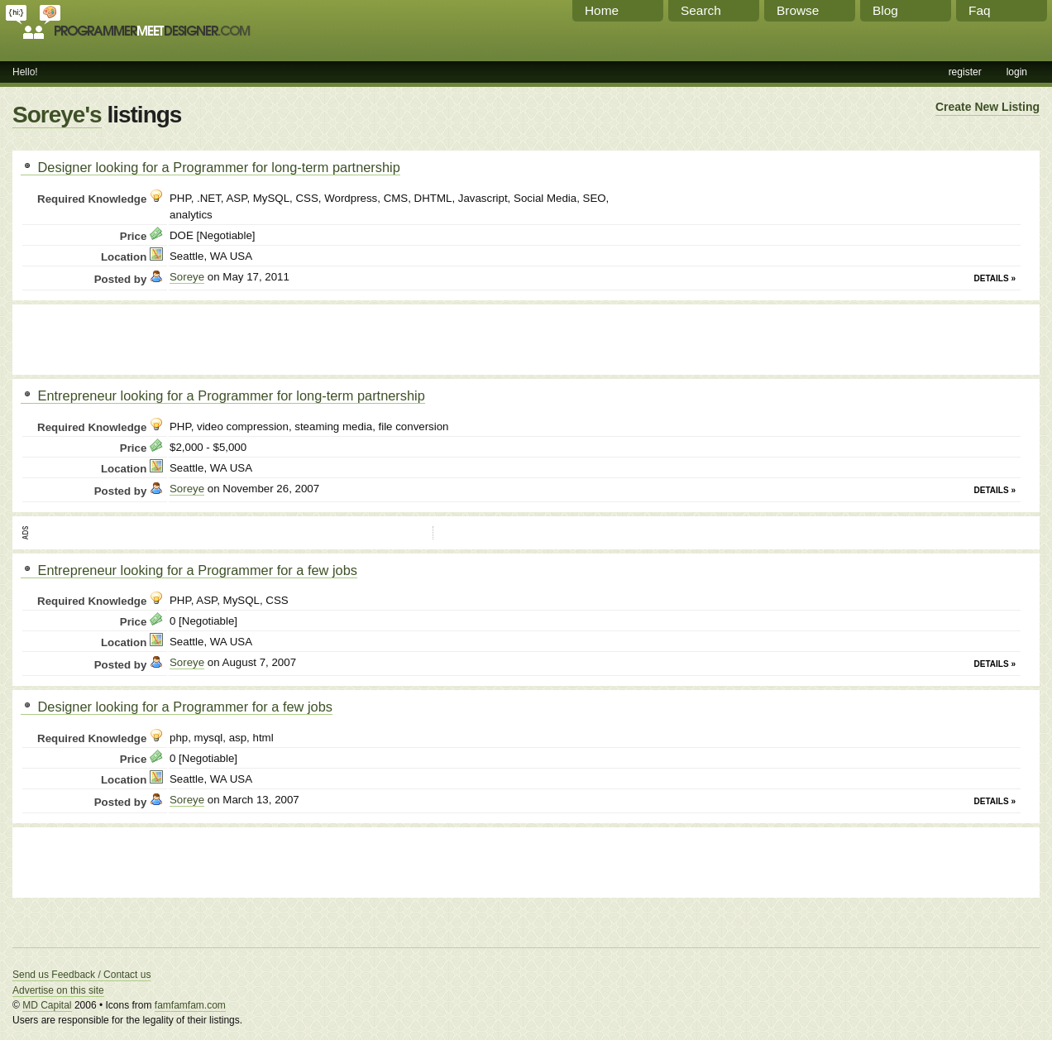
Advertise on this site (58, 990)
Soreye (187, 277)
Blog (885, 10)
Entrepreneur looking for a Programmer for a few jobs (189, 570)
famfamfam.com (190, 1005)
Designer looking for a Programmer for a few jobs (176, 706)
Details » (995, 278)
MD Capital (46, 1005)
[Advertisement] (214, 337)
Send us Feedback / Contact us (81, 974)
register (965, 72)
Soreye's (57, 114)
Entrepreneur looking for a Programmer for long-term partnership (223, 395)
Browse (798, 10)
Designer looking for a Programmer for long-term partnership (210, 167)
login (1017, 72)
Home (602, 10)
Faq (979, 10)
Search (701, 10)
